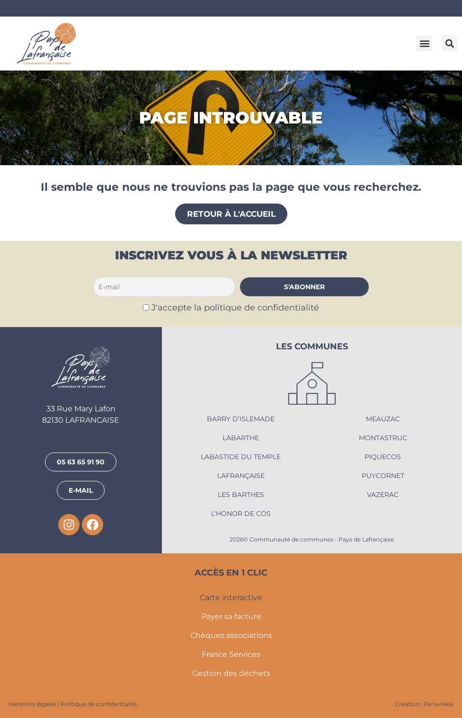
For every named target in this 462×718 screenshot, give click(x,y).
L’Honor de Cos (241, 513)
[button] (424, 43)
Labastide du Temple (241, 456)
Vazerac (383, 494)
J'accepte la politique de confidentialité (235, 307)
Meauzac (383, 419)
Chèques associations (231, 635)
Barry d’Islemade (241, 419)
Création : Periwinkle (424, 704)
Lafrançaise (241, 475)
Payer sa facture (231, 616)
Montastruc (383, 438)
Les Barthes (241, 494)
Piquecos (382, 456)
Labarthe (240, 438)
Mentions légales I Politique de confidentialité (73, 704)
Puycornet (383, 475)
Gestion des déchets (231, 673)
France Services (231, 654)
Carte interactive (231, 597)
